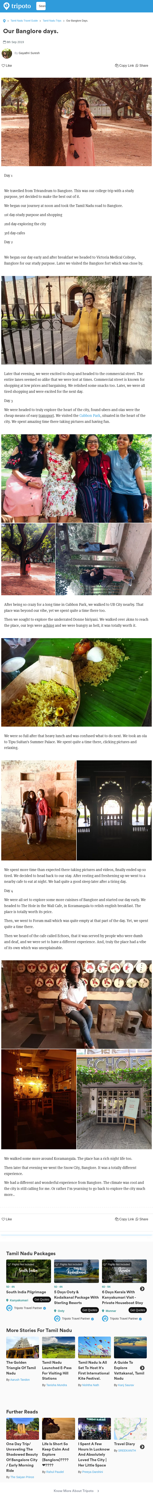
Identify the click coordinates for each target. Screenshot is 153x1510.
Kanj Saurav (126, 1385)
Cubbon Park (89, 415)
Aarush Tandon (20, 1379)
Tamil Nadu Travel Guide (24, 20)
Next (142, 1289)
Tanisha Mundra (56, 1385)
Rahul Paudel (55, 1472)
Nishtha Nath (90, 1385)
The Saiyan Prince (22, 1477)
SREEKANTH (127, 1450)
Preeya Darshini (92, 1472)
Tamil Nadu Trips (52, 20)
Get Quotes (41, 1299)
